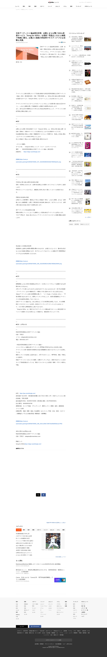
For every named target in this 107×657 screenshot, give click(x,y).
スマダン (59, 604)
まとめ (17, 610)
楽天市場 (77, 224)
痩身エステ (56, 634)
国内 (24, 6)
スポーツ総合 (35, 604)
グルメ (41, 612)
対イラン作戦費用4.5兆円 (23, 538)
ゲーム (41, 608)
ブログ (74, 630)
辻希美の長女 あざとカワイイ (24, 552)
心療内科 (65, 630)
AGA (51, 634)
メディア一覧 (84, 608)
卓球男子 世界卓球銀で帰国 (23, 550)
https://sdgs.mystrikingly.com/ (32, 151)
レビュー (42, 604)
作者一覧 (83, 606)
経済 (17, 606)
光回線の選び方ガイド (34, 630)
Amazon (71, 224)
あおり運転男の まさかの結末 (24, 545)
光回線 (26, 632)
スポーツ (42, 6)
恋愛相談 (53, 632)
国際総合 (18, 614)
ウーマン (61, 632)
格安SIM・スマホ (86, 630)
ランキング (78, 6)
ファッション (43, 614)
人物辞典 (83, 612)
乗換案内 (75, 632)
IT (40, 610)
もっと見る (88, 217)
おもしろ (58, 6)
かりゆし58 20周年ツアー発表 (24, 555)
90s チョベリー (60, 612)
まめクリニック (49, 630)
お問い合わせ (69, 643)
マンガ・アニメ (43, 606)
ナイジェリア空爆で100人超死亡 (25, 540)
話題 (66, 606)
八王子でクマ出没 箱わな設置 (24, 536)
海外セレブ (26, 610)
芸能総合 (26, 604)
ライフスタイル (60, 608)
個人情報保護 (58, 643)
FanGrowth (42, 630)
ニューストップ (82, 2)
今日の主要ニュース (61, 556)
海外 (30, 6)
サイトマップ (84, 614)
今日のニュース (88, 6)
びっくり (50, 604)
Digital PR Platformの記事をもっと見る (56, 522)
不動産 (80, 632)
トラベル (59, 610)
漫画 (71, 6)
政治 (17, 608)
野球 (33, 606)
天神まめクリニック (58, 630)
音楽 (25, 608)
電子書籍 (61, 634)
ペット (50, 610)
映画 (25, 606)
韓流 (25, 612)
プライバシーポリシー (49, 643)
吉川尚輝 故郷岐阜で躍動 (22, 548)
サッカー (34, 608)
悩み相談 (48, 632)
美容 (89, 632)
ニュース (17, 6)
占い (57, 632)
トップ (18, 529)
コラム (65, 6)
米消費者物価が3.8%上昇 (22, 533)
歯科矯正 (84, 632)
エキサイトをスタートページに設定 (53, 640)
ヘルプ (82, 616)
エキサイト (89, 2)
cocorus (43, 632)
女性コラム (59, 606)
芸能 (35, 6)
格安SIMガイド (20, 632)
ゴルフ (33, 610)
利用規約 (42, 643)
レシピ (66, 632)
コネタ (50, 606)
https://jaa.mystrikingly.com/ (27, 393)
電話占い (79, 630)
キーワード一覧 (84, 610)
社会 (17, 604)
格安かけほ (31, 632)
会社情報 (37, 643)
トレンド (50, 6)
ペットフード (46, 634)
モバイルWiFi (38, 632)
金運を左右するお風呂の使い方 (24, 543)
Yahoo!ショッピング (84, 224)
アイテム (70, 630)
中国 (17, 616)
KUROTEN (25, 630)
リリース (83, 604)
